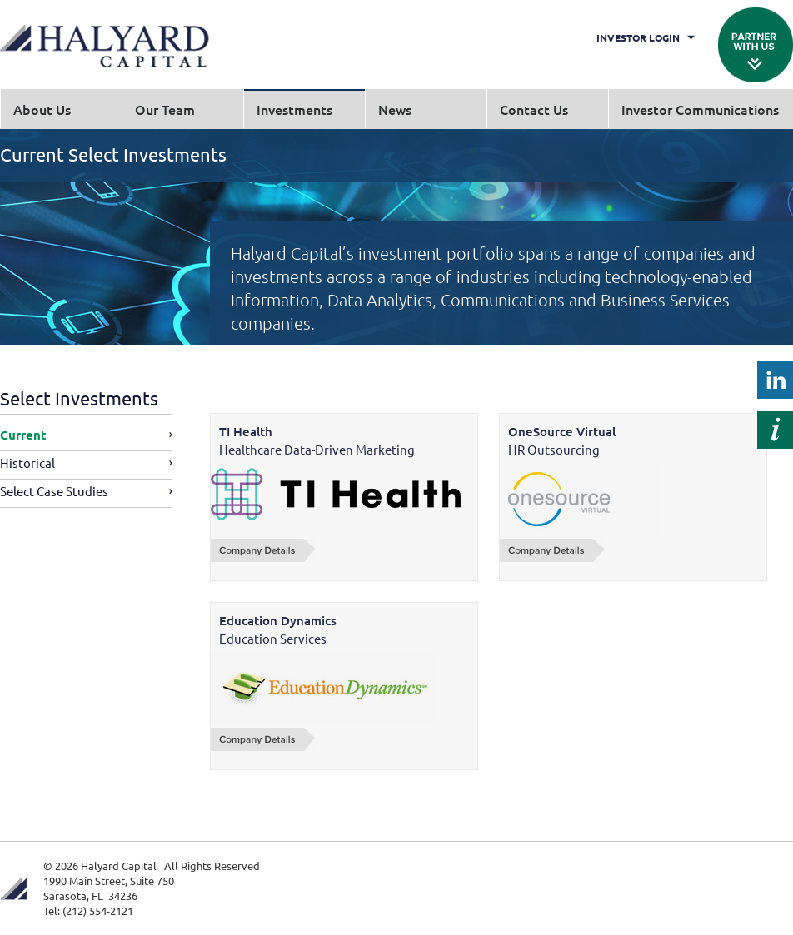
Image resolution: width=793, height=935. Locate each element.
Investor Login (638, 37)
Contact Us (534, 109)
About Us (42, 109)
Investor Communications (700, 109)
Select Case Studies (54, 491)
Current (23, 434)
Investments (294, 109)
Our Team (165, 109)
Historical (27, 462)
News (394, 109)
